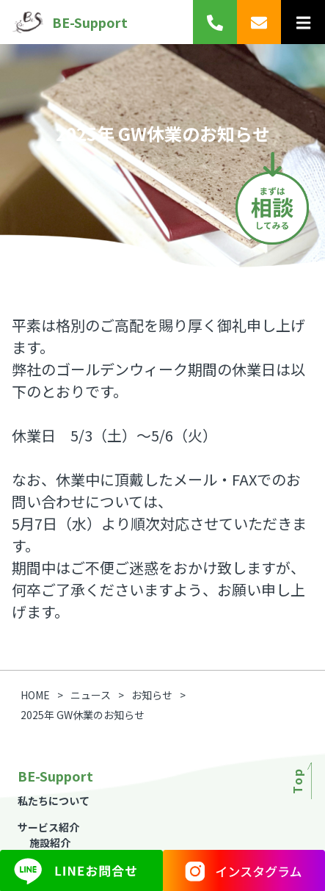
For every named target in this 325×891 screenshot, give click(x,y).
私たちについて (54, 800)
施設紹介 (49, 842)
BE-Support (70, 21)
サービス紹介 (48, 827)
